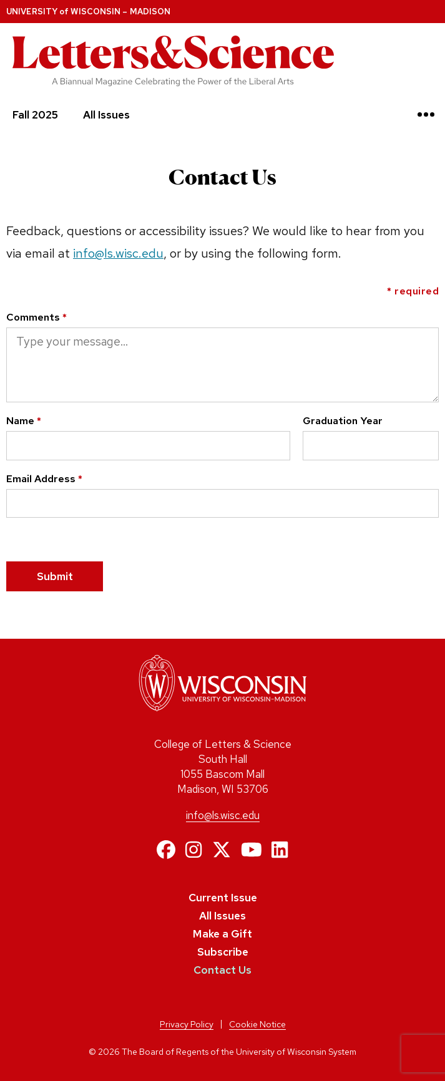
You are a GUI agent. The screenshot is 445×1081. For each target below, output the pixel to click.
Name (23, 420)
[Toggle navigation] (426, 114)
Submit (55, 576)
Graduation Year (343, 420)
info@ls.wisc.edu (118, 253)
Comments (36, 317)
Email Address (44, 478)
